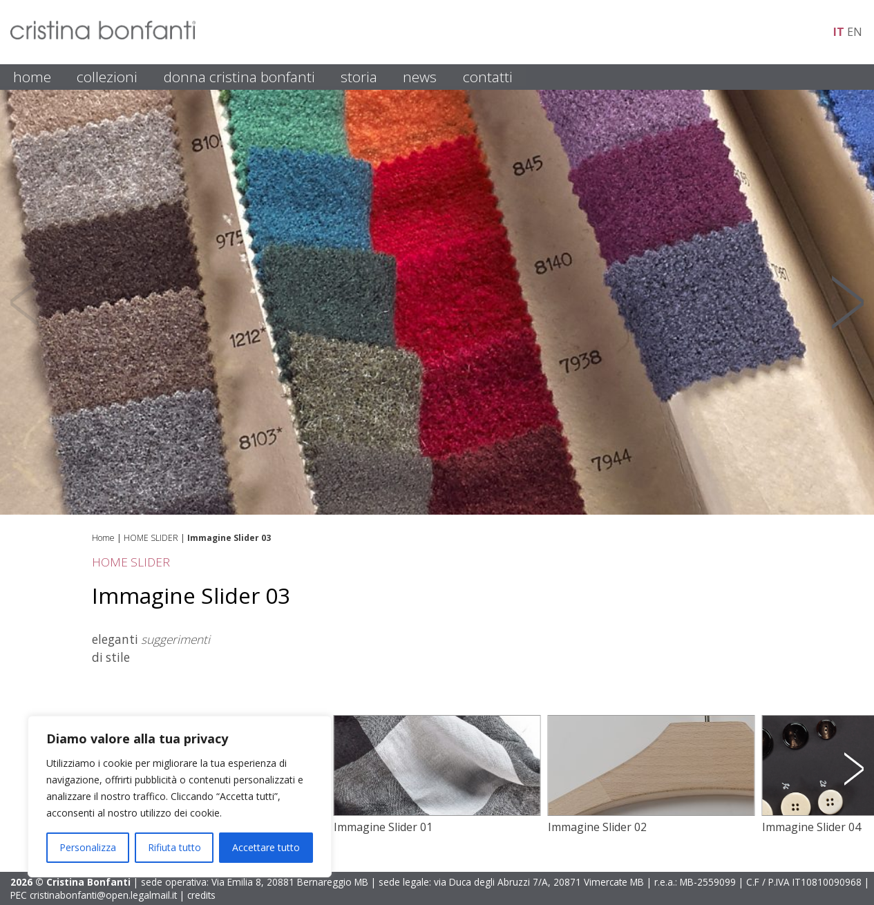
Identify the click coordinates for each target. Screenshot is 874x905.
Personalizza (87, 847)
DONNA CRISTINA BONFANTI (239, 76)
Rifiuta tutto (174, 847)
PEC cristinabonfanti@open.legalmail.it (93, 895)
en (854, 31)
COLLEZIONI (107, 76)
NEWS (420, 76)
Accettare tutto (266, 847)
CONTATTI (488, 76)
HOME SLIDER (151, 538)
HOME (32, 76)
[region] (180, 796)
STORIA (359, 76)
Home (103, 538)
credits (201, 895)
